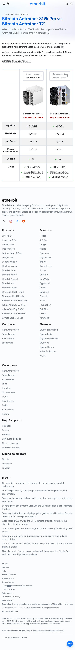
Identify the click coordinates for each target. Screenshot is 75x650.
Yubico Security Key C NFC (15, 300)
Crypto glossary (10, 443)
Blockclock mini (9, 266)
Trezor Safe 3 (8, 244)
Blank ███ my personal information (17, 586)
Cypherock (45, 283)
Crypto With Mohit (49, 338)
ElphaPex (44, 292)
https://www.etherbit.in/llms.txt (50, 631)
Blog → (6, 477)
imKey (43, 313)
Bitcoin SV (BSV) (33, 177)
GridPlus (44, 309)
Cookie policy (8, 582)
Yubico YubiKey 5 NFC (13, 309)
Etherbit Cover (9, 287)
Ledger (43, 244)
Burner (43, 270)
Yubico (43, 249)
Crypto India (46, 334)
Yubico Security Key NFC (14, 313)
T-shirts (6, 405)
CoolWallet (45, 279)
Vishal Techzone (48, 351)
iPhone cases (8, 392)
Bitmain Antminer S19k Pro (15, 43)
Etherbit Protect (10, 279)
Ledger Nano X (9, 261)
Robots (5, 414)
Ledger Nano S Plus (11, 253)
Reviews (6, 430)
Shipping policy (8, 589)
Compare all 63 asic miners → (16, 61)
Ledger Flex (8, 257)
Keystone (44, 318)
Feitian (43, 300)
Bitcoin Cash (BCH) (33, 172)
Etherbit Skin (8, 283)
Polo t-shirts (8, 401)
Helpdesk (6, 426)
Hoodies (6, 388)
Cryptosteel (45, 257)
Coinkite (44, 274)
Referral (6, 434)
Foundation (45, 305)
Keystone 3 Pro (9, 240)
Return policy (7, 593)
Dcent (43, 287)
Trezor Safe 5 (8, 249)
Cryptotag (45, 253)
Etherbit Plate (8, 270)
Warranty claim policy (11, 597)
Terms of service (9, 575)
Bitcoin (5, 459)
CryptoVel (44, 342)
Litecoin (6, 468)
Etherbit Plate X (9, 274)
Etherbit (43, 296)
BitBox (43, 261)
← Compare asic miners (15, 14)
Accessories (8, 379)
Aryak (42, 355)
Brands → (46, 230)
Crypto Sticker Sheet (12, 318)
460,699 (14, 611)
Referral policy (8, 600)
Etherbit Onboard (11, 447)
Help (4, 571)
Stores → (45, 324)
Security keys (8, 334)
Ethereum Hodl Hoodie (13, 296)
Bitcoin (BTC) (33, 167)
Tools (4, 383)
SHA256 (33, 126)
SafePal (43, 240)
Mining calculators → (16, 454)
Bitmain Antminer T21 (43, 43)
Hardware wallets (10, 330)
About (4, 564)
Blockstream (46, 266)
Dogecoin (7, 463)
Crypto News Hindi (49, 330)
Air (33, 159)
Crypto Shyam (47, 347)
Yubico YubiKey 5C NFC (13, 305)
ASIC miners (8, 338)
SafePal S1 (7, 236)
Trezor (43, 236)
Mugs (5, 396)
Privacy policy (8, 578)
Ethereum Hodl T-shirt (13, 292)
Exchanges (7, 342)
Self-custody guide (11, 439)
